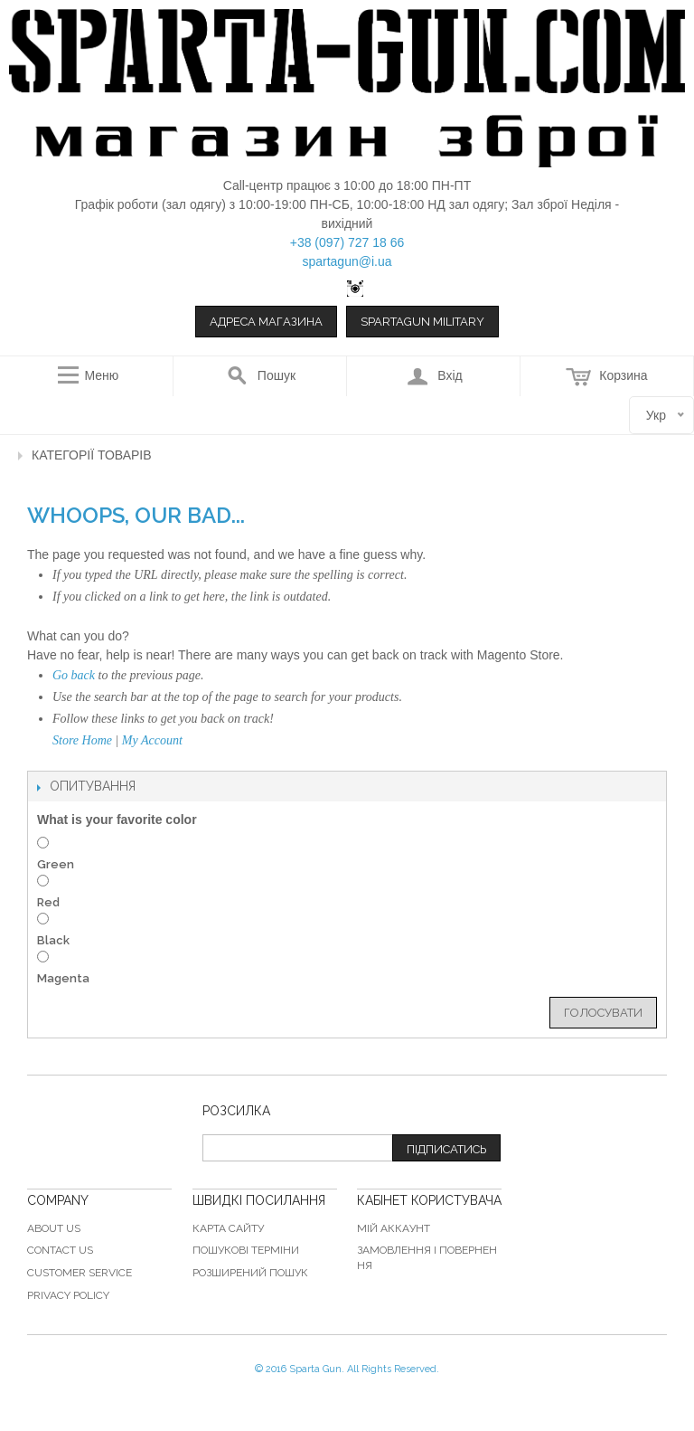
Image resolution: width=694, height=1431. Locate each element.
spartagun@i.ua (346, 261)
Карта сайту (228, 1228)
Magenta (63, 978)
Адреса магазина (266, 321)
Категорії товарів (92, 455)
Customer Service (79, 1272)
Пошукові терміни (245, 1250)
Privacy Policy (68, 1295)
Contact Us (60, 1250)
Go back (73, 675)
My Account (152, 740)
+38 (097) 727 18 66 (347, 242)
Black (53, 940)
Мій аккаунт (393, 1228)
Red (48, 902)
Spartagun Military (422, 321)
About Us (53, 1228)
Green (55, 864)
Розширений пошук (250, 1272)
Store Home (82, 740)
